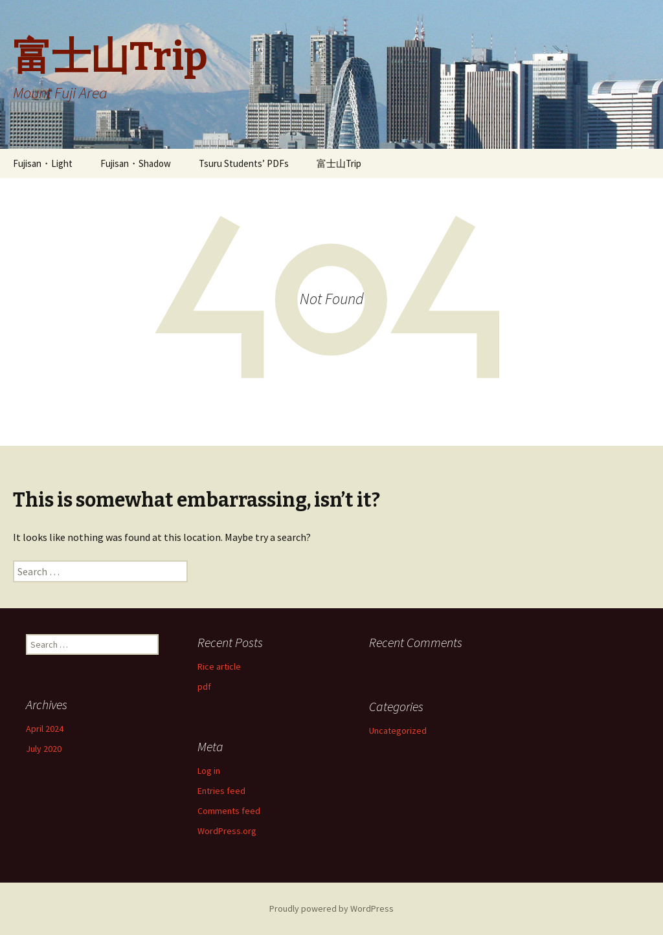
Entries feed (221, 791)
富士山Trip (339, 163)
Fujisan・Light (43, 163)
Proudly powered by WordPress (331, 908)
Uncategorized (398, 730)
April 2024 (44, 728)
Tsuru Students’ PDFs (244, 163)
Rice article (219, 666)
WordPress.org (226, 831)
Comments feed (228, 811)
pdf (204, 686)
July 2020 (44, 748)
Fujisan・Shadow (135, 163)
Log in (208, 770)
